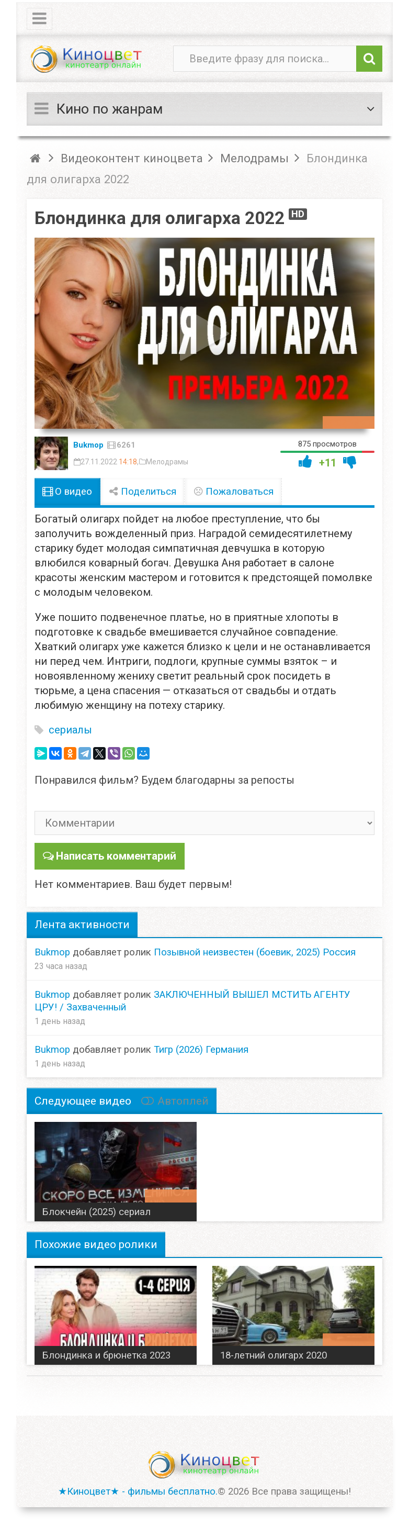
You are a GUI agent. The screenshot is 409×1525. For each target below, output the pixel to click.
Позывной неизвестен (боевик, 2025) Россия (255, 951)
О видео (67, 491)
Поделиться (143, 491)
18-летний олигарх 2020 (273, 1355)
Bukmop (88, 445)
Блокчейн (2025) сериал (96, 1211)
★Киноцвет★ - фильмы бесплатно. (138, 1491)
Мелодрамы (167, 462)
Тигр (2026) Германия (201, 1049)
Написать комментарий (114, 855)
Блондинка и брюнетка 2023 (106, 1355)
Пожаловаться (233, 491)
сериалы (70, 729)
